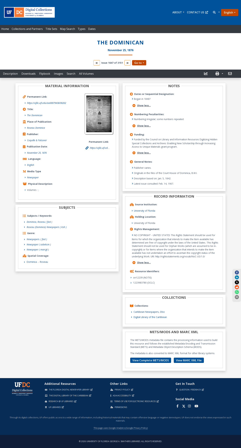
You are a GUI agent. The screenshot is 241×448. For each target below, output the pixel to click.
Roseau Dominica (36, 127)
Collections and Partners (27, 29)
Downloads (28, 73)
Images (58, 73)
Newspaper (33, 177)
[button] (216, 12)
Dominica (32, 261)
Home (5, 29)
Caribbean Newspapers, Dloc (149, 311)
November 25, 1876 (37, 152)
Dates (92, 29)
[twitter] (236, 282)
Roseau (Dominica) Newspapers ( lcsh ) (47, 227)
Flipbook (44, 73)
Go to (138, 63)
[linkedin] (236, 277)
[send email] (236, 297)
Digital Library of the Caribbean (150, 317)
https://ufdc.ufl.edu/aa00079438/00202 (46, 103)
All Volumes (86, 73)
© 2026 (120, 441)
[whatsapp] (236, 292)
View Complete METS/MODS (150, 360)
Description (10, 73)
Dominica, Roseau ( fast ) (39, 221)
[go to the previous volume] (96, 62)
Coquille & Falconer (37, 140)
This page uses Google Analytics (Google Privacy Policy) (121, 427)
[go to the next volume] (127, 62)
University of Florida (144, 210)
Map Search (67, 29)
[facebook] (236, 272)
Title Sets (51, 29)
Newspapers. (37, 239)
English (228, 12)
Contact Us (197, 12)
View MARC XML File (189, 360)
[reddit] (236, 287)
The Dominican (34, 115)
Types (81, 29)
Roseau (44, 261)
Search (71, 73)
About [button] (177, 12)
